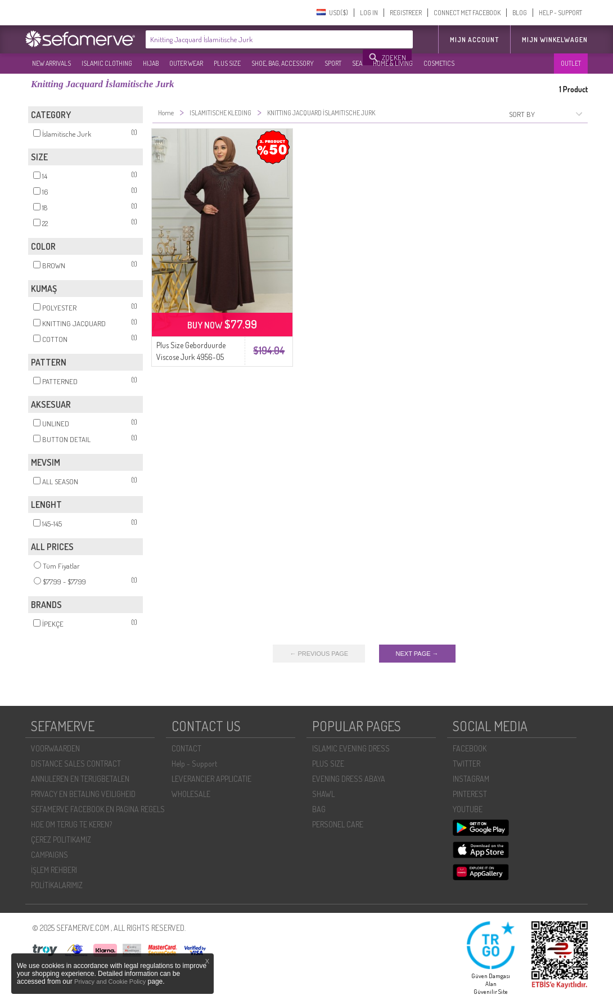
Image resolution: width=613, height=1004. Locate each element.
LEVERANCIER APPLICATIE (211, 779)
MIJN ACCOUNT (474, 39)
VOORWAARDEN (55, 748)
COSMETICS (438, 63)
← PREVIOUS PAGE (319, 653)
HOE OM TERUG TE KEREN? (71, 824)
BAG (319, 809)
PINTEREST (470, 794)
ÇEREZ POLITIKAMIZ (61, 839)
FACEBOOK (469, 748)
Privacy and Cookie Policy (110, 981)
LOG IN (369, 12)
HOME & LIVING (393, 63)
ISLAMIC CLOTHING (107, 63)
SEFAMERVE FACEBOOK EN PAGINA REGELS (98, 809)
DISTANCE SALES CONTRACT (76, 763)
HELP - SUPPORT (560, 12)
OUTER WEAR (186, 63)
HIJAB (151, 63)
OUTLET (571, 63)
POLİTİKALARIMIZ (57, 885)
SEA (357, 63)
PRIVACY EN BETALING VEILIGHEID (83, 794)
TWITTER (466, 763)
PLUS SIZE (227, 63)
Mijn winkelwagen (555, 39)
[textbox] (255, 39)
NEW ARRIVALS (51, 63)
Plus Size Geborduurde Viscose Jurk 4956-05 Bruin (191, 356)
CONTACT (186, 748)
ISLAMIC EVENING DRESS (351, 748)
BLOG (519, 12)
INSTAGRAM (471, 779)
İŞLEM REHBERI (54, 870)
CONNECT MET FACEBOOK (467, 12)
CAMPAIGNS (49, 854)
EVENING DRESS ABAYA (348, 779)
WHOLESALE (191, 794)
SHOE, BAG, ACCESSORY (282, 63)
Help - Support (194, 763)
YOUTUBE (468, 809)
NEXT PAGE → (417, 653)
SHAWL (323, 794)
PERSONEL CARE (337, 824)
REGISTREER (406, 12)
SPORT (332, 63)
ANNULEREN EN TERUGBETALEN (80, 779)
